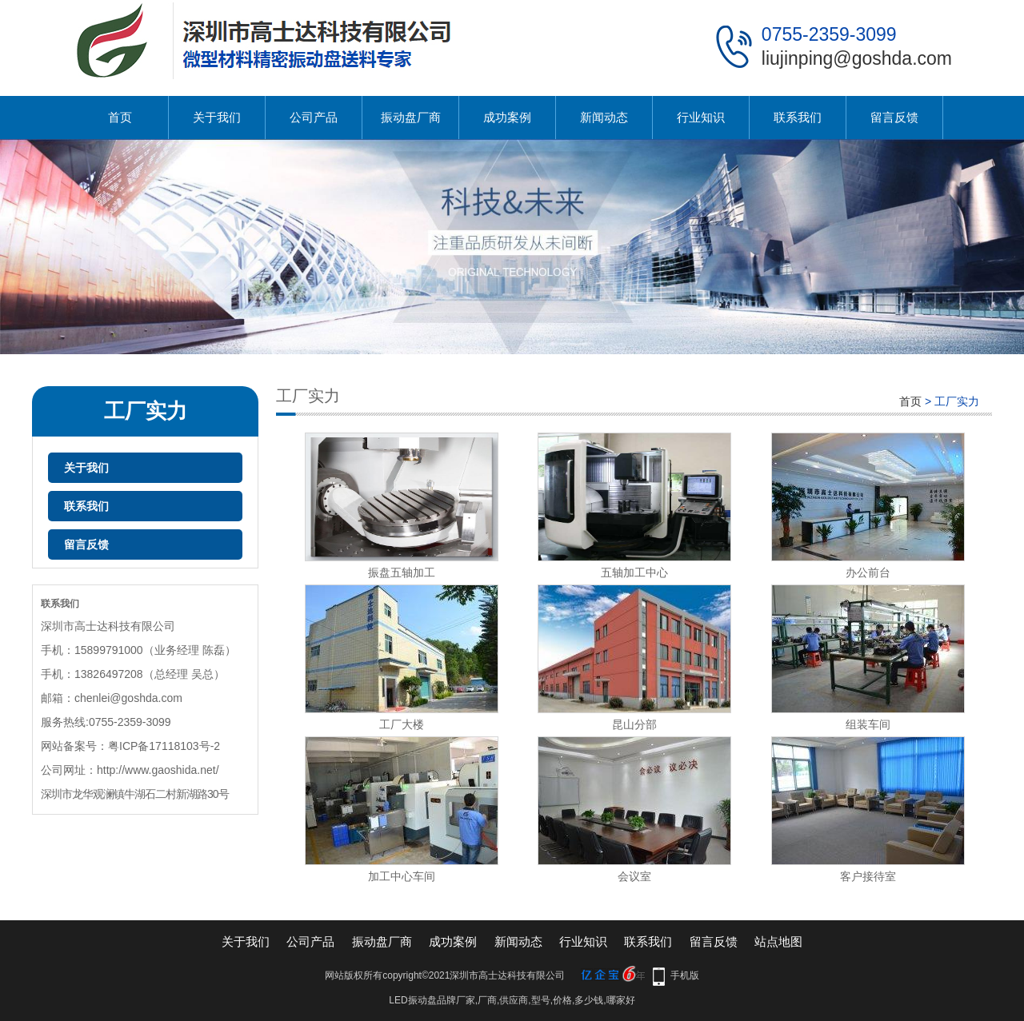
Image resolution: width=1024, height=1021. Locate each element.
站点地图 (778, 941)
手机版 (684, 975)
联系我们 (798, 117)
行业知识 (701, 117)
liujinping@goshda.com (857, 58)
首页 (120, 117)
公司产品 (314, 117)
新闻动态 (604, 117)
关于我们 (217, 117)
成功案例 (507, 117)
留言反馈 (894, 117)
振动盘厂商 (411, 117)
